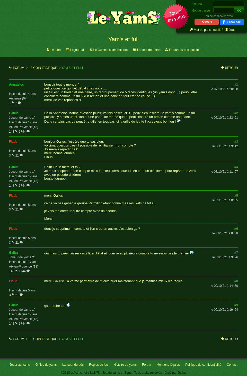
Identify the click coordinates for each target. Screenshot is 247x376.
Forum (18, 68)
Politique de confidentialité (203, 364)
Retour (231, 68)
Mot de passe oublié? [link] (208, 30)
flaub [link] (13, 141)
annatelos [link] (16, 84)
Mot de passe (200, 10)
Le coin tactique (43, 68)
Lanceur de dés (73, 364)
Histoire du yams (124, 364)
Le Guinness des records (110, 50)
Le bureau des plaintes (184, 50)
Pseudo (196, 4)
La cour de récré (148, 50)
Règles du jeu (98, 364)
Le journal (77, 50)
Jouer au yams (20, 364)
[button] (176, 17)
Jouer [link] (232, 30)
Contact (232, 364)
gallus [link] (14, 113)
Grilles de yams (46, 364)
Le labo (56, 50)
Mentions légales (168, 364)
